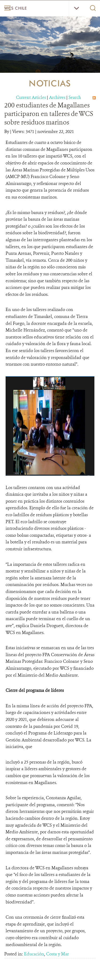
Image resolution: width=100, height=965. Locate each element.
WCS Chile (15, 8)
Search (75, 97)
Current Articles (31, 97)
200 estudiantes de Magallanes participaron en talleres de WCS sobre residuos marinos (48, 114)
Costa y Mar (57, 954)
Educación (34, 954)
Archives (57, 97)
